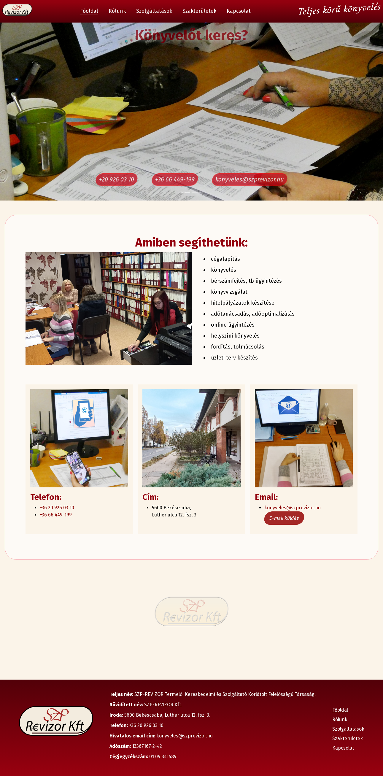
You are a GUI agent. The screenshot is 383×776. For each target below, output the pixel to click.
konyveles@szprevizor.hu (250, 179)
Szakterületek (199, 11)
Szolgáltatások (154, 11)
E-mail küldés (284, 518)
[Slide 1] (185, 192)
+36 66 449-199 (174, 179)
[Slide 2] (196, 192)
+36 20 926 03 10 (57, 508)
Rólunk (117, 11)
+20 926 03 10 (116, 179)
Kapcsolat (239, 11)
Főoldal (89, 11)
